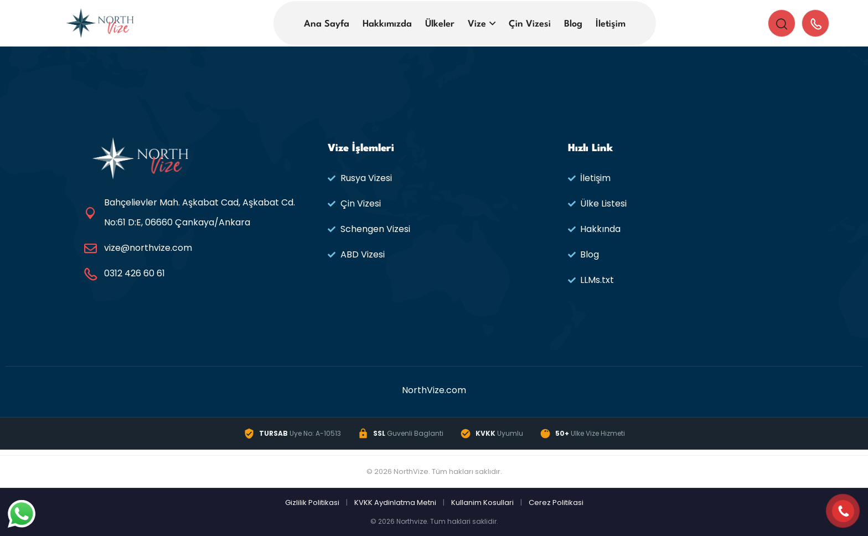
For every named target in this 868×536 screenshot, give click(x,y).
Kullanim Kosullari (482, 502)
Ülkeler (439, 24)
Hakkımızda (387, 24)
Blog (573, 24)
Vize (477, 24)
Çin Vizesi (530, 24)
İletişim (611, 24)
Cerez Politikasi (556, 502)
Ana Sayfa (326, 24)
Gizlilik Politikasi (312, 502)
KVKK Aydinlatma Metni (395, 502)
